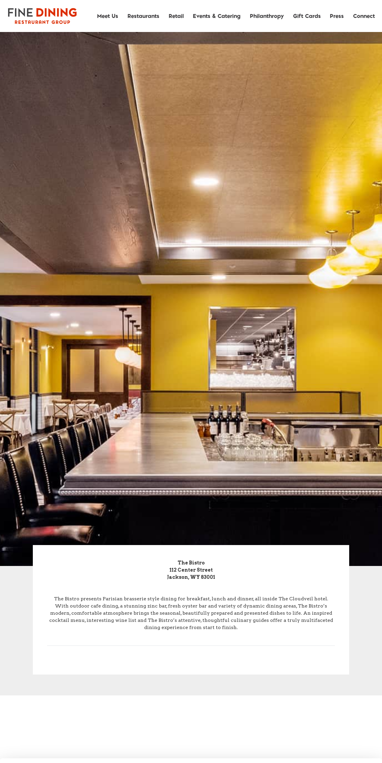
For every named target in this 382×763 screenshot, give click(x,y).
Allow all (332, 684)
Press (337, 15)
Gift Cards (307, 15)
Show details (313, 751)
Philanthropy (267, 15)
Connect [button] (364, 15)
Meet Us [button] (107, 15)
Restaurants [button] (143, 15)
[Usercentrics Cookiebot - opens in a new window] (39, 751)
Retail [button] (176, 15)
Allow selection (332, 704)
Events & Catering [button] (217, 15)
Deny (332, 723)
